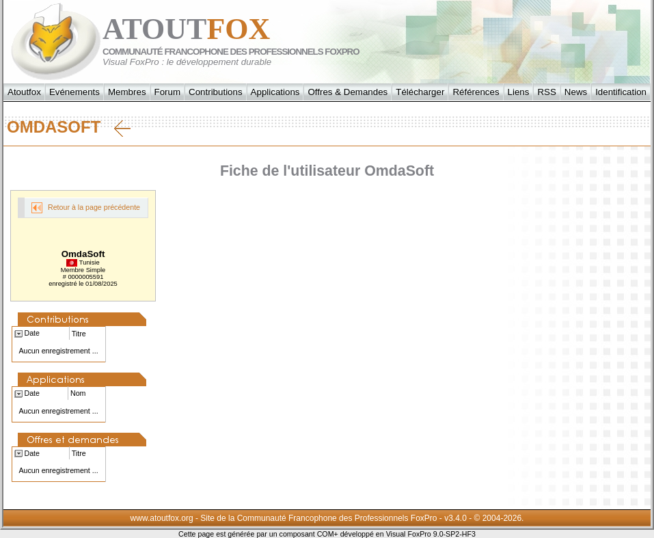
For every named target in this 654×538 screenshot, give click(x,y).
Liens (519, 92)
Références (475, 92)
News (575, 92)
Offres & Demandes (347, 92)
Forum (167, 92)
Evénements (74, 92)
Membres (127, 92)
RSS (546, 92)
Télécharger (420, 92)
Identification (620, 92)
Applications (275, 92)
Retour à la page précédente (85, 207)
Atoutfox (24, 92)
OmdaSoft (69, 127)
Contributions (216, 92)
